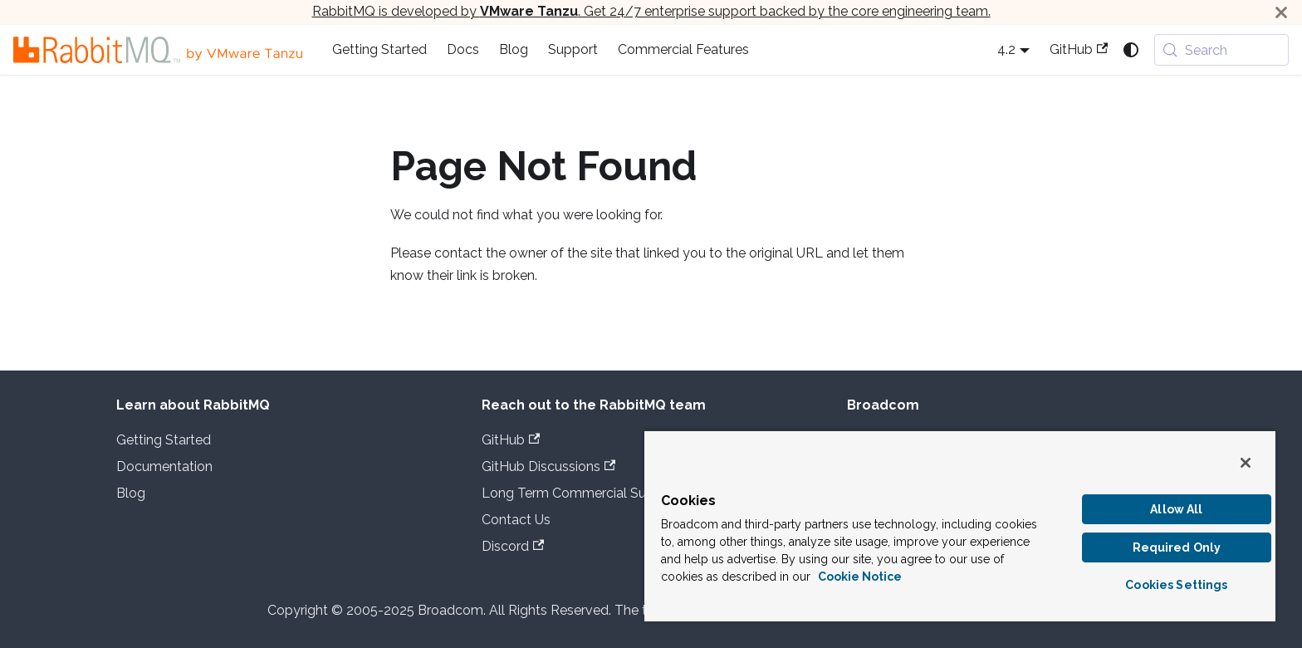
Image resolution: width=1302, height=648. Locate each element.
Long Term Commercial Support (581, 493)
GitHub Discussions (548, 466)
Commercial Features (683, 49)
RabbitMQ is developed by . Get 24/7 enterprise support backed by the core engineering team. (651, 11)
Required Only (1177, 547)
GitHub (1079, 49)
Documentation (164, 466)
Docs (463, 49)
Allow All (1176, 509)
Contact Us (516, 520)
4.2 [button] (1006, 49)
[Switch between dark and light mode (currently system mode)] (1131, 50)
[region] (959, 525)
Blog (513, 49)
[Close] (1281, 12)
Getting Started (379, 49)
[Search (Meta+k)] (1221, 50)
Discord (513, 546)
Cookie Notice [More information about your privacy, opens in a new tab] (860, 576)
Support (573, 49)
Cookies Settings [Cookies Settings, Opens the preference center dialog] (1176, 585)
